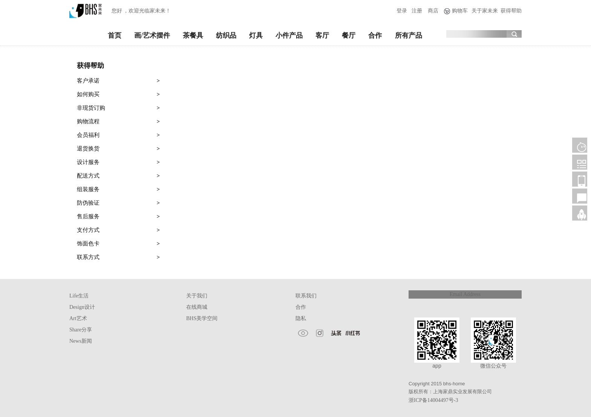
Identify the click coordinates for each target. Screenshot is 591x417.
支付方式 (118, 230)
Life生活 (79, 296)
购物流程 (118, 121)
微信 (579, 162)
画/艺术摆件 (152, 35)
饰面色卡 (118, 243)
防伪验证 (118, 203)
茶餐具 (193, 35)
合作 (375, 35)
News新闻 (80, 341)
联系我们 (306, 296)
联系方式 (118, 257)
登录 (402, 11)
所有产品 (408, 35)
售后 (579, 196)
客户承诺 (118, 80)
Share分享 (80, 330)
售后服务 (118, 216)
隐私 (301, 318)
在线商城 (196, 307)
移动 (579, 179)
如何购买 (118, 94)
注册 (417, 11)
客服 (579, 145)
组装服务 (118, 189)
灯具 (256, 35)
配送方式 (118, 175)
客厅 (322, 35)
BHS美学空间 (201, 318)
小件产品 (289, 35)
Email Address (465, 294)
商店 (433, 11)
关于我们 (196, 296)
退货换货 (118, 148)
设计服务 (118, 162)
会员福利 (118, 135)
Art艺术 (78, 318)
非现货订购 (118, 108)
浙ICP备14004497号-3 (433, 400)
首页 (114, 35)
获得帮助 (511, 11)
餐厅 (348, 35)
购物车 (460, 11)
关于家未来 (485, 11)
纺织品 (226, 35)
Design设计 (82, 307)
